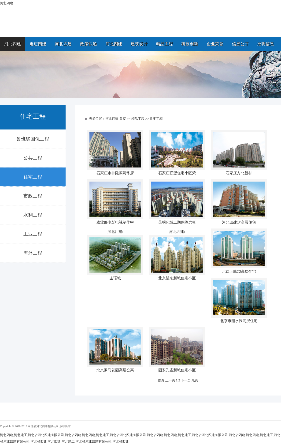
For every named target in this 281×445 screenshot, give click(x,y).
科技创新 (189, 44)
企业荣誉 (215, 44)
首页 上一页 (166, 380)
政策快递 (88, 44)
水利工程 (32, 214)
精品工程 (164, 44)
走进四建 (38, 44)
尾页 (195, 380)
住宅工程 (32, 176)
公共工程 (32, 157)
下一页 (186, 380)
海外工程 (32, 252)
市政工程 (32, 195)
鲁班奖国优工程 (32, 138)
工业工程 (32, 233)
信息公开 (240, 44)
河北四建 (12, 44)
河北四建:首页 (115, 119)
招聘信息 (265, 44)
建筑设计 (139, 44)
